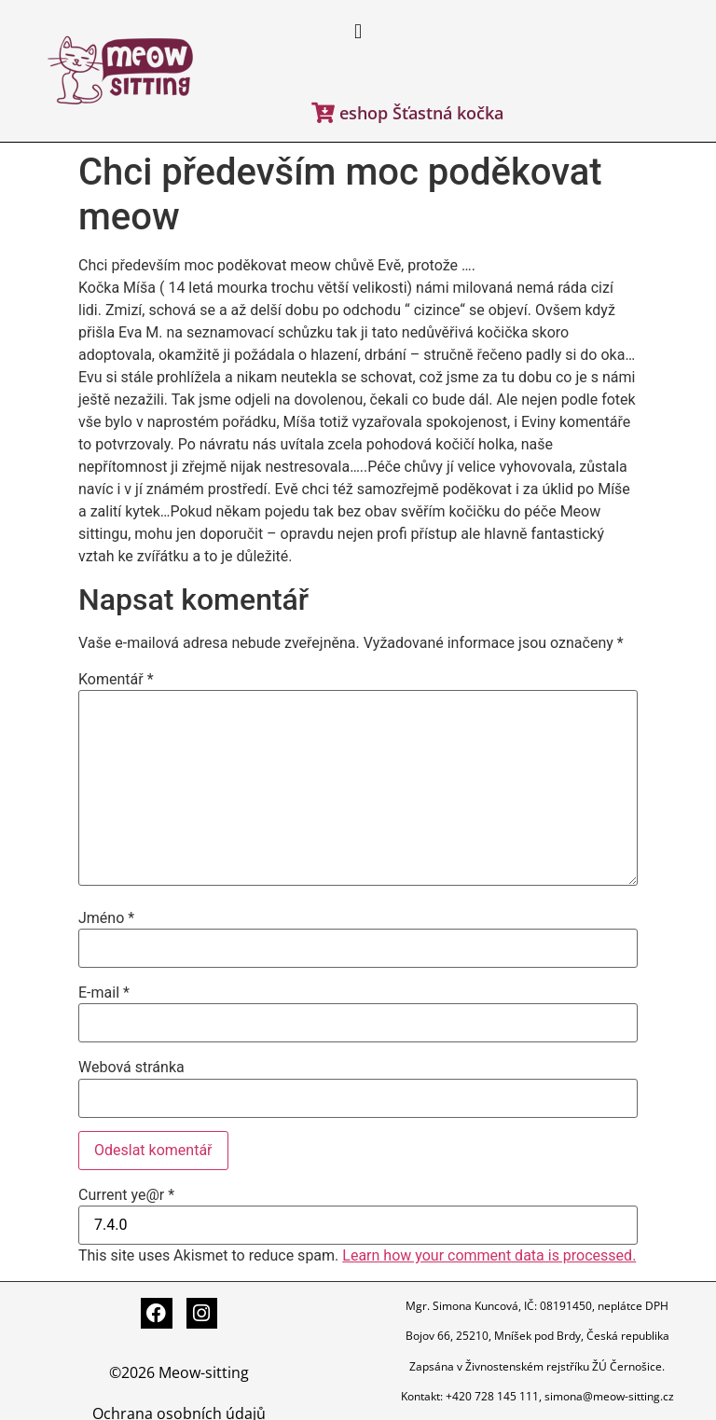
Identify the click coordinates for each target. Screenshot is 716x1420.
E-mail (104, 993)
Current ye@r (126, 1195)
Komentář (116, 679)
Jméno (106, 918)
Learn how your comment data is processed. (489, 1255)
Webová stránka (131, 1067)
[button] (357, 32)
